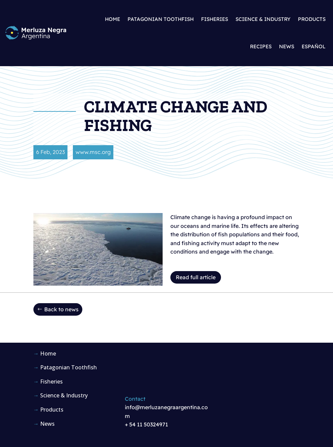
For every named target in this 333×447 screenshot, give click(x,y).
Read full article (196, 277)
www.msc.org (93, 152)
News (286, 46)
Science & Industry (262, 19)
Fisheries (214, 19)
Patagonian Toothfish (161, 19)
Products (312, 19)
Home (112, 19)
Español (314, 46)
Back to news (61, 309)
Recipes (261, 46)
